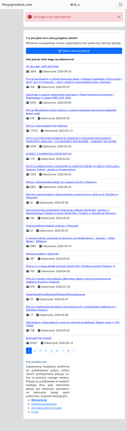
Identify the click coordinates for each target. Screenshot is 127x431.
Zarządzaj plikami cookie (46, 408)
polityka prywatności (44, 404)
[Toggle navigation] (120, 4)
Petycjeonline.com (17, 4)
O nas (34, 412)
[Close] (119, 16)
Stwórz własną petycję (74, 51)
